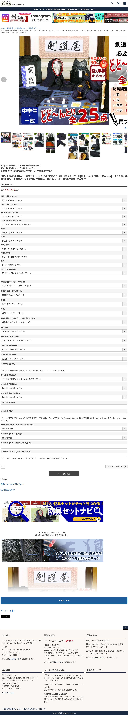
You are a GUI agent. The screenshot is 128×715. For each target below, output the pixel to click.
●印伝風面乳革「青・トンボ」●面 (14, 282)
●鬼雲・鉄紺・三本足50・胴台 (12, 291)
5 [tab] (67, 23)
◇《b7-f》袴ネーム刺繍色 (11, 393)
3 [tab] (64, 23)
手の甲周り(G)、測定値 (9, 212)
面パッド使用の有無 (8, 269)
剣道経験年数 (6, 253)
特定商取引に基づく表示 (12, 709)
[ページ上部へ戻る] (125, 628)
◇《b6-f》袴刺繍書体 (9, 384)
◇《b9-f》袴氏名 (7, 411)
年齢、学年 (5, 245)
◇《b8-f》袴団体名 (8, 402)
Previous (4, 79)
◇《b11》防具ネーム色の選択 (12, 434)
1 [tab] (60, 23)
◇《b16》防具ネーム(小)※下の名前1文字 (15, 452)
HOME (3, 28)
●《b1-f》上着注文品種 (10, 336)
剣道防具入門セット (34, 28)
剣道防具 (10, 28)
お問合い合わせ (8, 692)
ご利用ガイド (14, 659)
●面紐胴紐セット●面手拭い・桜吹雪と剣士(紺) (18, 318)
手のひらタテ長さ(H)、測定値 (12, 220)
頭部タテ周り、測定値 (9, 196)
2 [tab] (62, 23)
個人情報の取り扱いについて (35, 709)
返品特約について (8, 490)
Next (124, 79)
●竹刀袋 (5, 327)
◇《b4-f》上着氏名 (8, 364)
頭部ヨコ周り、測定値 (9, 204)
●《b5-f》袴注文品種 (9, 375)
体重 (3, 237)
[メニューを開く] (125, 3)
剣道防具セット (20, 28)
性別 (3, 261)
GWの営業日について (87, 9)
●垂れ (4, 300)
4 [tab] (66, 23)
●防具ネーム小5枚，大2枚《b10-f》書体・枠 (17, 424)
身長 (3, 229)
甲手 (3, 309)
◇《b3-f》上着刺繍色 (9, 355)
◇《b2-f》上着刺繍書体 (10, 345)
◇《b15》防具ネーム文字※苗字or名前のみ (16, 443)
